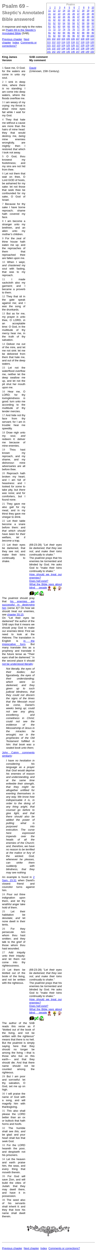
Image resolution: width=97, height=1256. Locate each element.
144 (63, 51)
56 (73, 23)
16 (73, 10)
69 (88, 26)
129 (87, 45)
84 (64, 33)
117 (78, 42)
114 (63, 42)
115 (68, 42)
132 (54, 48)
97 (78, 36)
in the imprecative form (18, 642)
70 (93, 26)
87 (78, 33)
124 (63, 45)
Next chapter (31, 1248)
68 (83, 26)
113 (58, 42)
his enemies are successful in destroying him (18, 604)
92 (54, 36)
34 (64, 17)
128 (82, 45)
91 (49, 36)
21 (49, 14)
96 (73, 36)
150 (92, 51)
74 (64, 29)
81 (49, 33)
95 (68, 36)
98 (83, 36)
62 (54, 26)
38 (83, 17)
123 (58, 45)
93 (59, 36)
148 (82, 51)
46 (73, 20)
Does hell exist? (38, 580)
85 (68, 33)
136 (73, 48)
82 (54, 33)
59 (88, 23)
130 (92, 45)
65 (68, 26)
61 (49, 26)
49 (88, 20)
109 (87, 39)
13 (59, 10)
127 (78, 45)
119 (87, 42)
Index (16, 42)
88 (83, 33)
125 (68, 45)
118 (82, 42)
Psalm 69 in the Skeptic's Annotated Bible (19, 31)
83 (59, 33)
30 (93, 14)
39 (88, 17)
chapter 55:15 (15, 614)
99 (88, 36)
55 (68, 23)
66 (73, 26)
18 (83, 10)
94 (64, 36)
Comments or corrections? (64, 1248)
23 (59, 14)
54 (64, 23)
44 (64, 20)
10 (93, 7)
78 (83, 29)
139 (87, 48)
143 (58, 51)
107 (78, 39)
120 (92, 42)
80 (93, 29)
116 (73, 42)
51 (49, 23)
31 (49, 17)
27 (78, 14)
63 (59, 26)
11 (49, 10)
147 (78, 51)
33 (59, 17)
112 (54, 42)
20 (93, 10)
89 (88, 33)
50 (93, 20)
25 (68, 14)
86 (73, 33)
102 (54, 39)
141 (49, 51)
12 (54, 10)
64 (64, 26)
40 (93, 17)
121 (49, 45)
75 (68, 29)
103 (58, 39)
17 (78, 10)
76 (73, 29)
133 (58, 48)
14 (64, 10)
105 (68, 39)
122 (54, 45)
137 (78, 48)
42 (54, 20)
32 (54, 17)
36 (73, 17)
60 (93, 23)
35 (68, 17)
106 (73, 39)
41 (49, 20)
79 (88, 29)
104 (63, 39)
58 (83, 23)
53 (59, 23)
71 (49, 29)
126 (73, 45)
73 (59, 29)
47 (78, 20)
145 (68, 51)
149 (87, 51)
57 (78, 23)
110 (92, 39)
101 (49, 39)
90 (93, 33)
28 (83, 14)
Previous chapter (12, 39)
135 (68, 48)
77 (78, 29)
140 (92, 48)
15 (68, 10)
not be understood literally (17, 663)
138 (82, 48)
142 (54, 51)
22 (54, 14)
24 (64, 14)
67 (78, 26)
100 (92, 36)
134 (63, 48)
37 (78, 17)
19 (88, 10)
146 (73, 51)
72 (54, 29)
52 (54, 23)
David (32, 67)
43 (59, 20)
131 (49, 48)
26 (73, 14)
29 (88, 14)
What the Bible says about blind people (45, 586)
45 (68, 20)
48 (83, 20)
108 (82, 39)
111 (49, 42)
